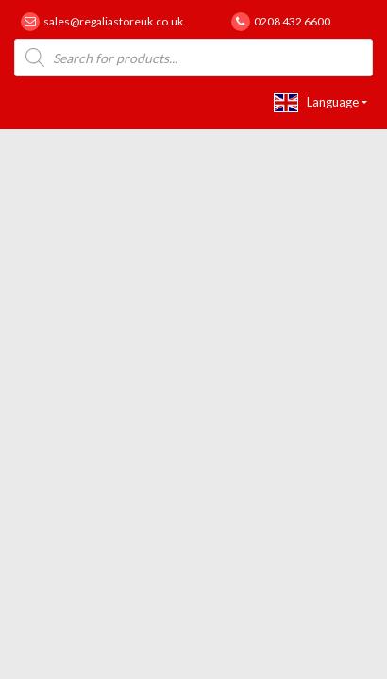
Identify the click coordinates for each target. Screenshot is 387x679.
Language (316, 102)
